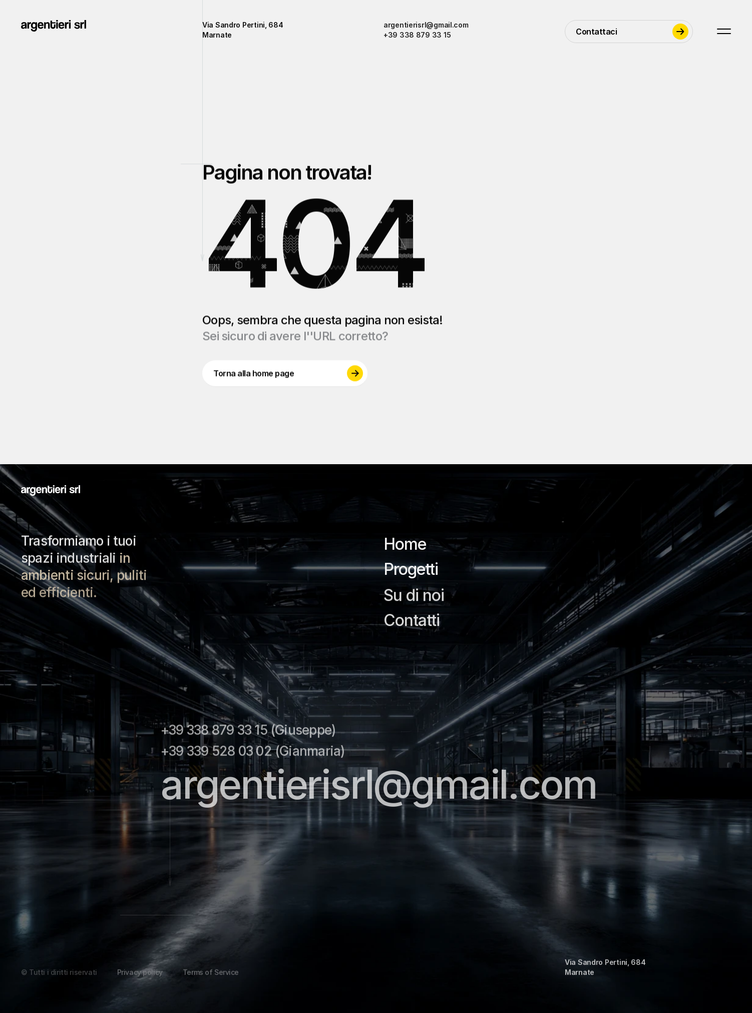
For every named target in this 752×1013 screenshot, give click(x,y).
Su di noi (414, 598)
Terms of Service (211, 980)
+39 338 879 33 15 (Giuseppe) (248, 733)
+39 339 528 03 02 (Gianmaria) (252, 754)
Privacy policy (140, 980)
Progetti (411, 570)
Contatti (412, 623)
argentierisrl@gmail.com (426, 25)
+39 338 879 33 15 (417, 35)
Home (405, 545)
